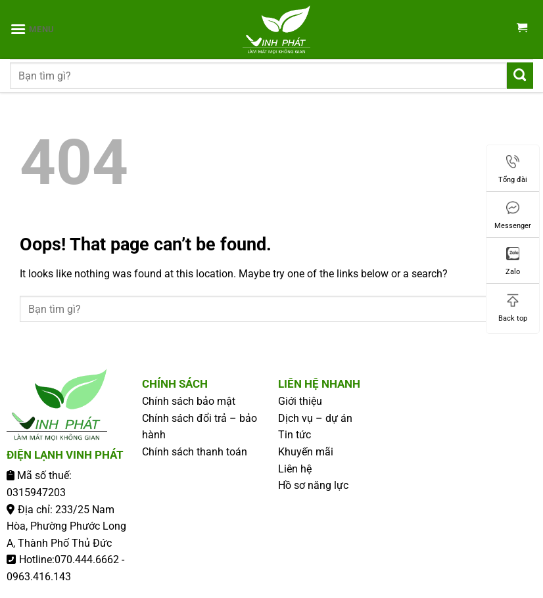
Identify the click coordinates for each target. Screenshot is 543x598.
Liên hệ (295, 469)
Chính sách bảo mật (188, 401)
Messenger (512, 215)
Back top (512, 308)
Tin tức (294, 434)
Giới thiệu (300, 401)
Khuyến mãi (305, 452)
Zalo (513, 261)
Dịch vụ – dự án (315, 418)
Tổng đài (512, 169)
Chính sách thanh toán (194, 452)
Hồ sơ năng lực (313, 485)
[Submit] (520, 75)
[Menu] (32, 29)
